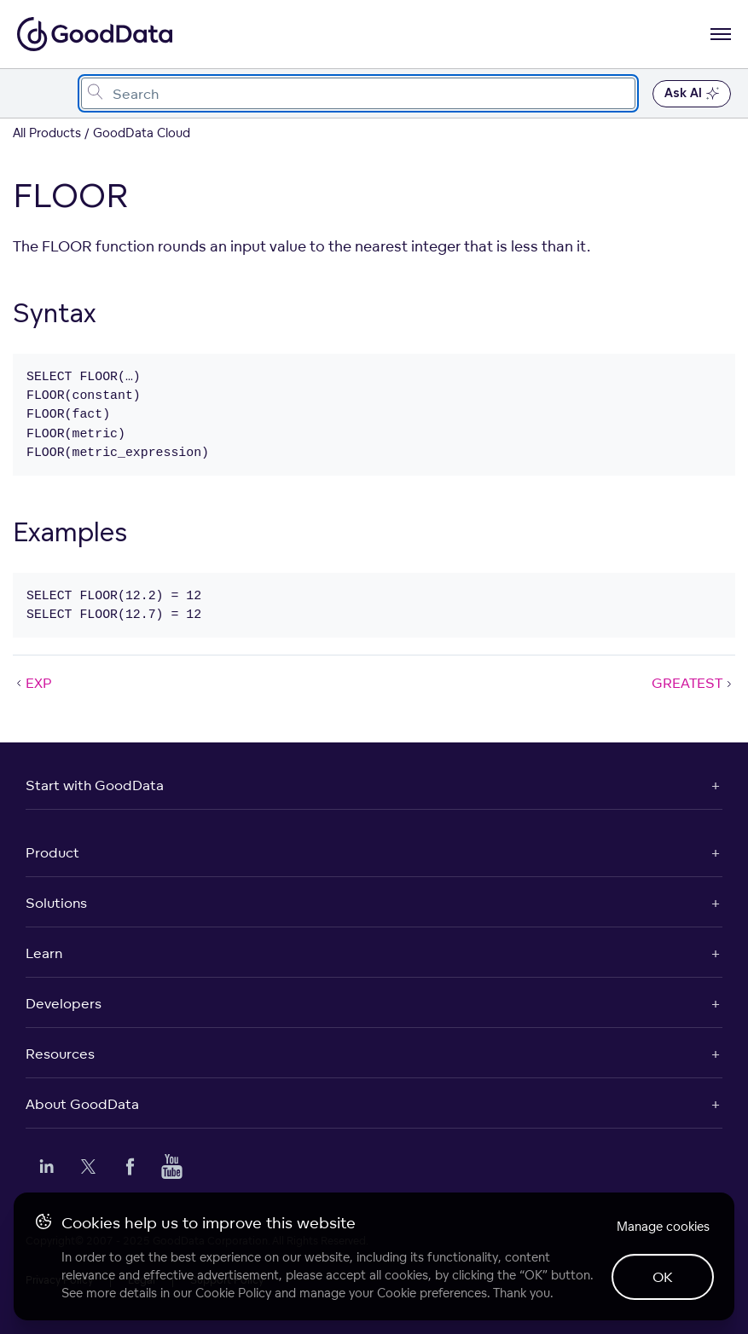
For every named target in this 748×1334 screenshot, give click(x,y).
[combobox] (358, 93)
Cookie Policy (233, 1292)
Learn (44, 953)
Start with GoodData (95, 785)
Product (52, 852)
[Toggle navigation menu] (32, 93)
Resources (60, 1053)
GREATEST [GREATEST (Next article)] (693, 682)
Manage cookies (663, 1226)
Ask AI (691, 94)
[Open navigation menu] (721, 34)
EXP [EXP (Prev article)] (32, 682)
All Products (47, 132)
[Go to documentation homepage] (94, 34)
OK (662, 1276)
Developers (63, 1003)
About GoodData (82, 1103)
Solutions (56, 902)
